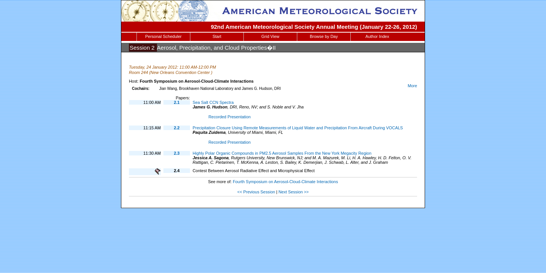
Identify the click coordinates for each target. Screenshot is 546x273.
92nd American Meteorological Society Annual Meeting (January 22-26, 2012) (314, 27)
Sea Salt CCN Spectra (213, 102)
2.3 (176, 153)
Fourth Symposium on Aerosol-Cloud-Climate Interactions (285, 181)
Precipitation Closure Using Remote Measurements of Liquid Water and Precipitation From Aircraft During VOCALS (298, 128)
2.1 (176, 102)
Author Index (377, 36)
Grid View (270, 36)
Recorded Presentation (230, 117)
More (412, 85)
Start (216, 36)
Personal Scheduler (163, 36)
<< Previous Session (256, 192)
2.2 (176, 128)
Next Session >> (293, 192)
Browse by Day (324, 36)
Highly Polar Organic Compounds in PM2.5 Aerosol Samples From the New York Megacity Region (282, 153)
